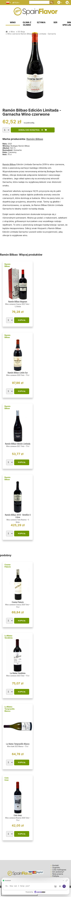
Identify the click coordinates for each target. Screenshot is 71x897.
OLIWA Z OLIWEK (27, 23)
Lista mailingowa (59, 870)
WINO (13, 22)
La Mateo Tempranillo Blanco (10, 709)
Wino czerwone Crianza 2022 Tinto (17, 304)
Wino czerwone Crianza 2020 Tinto (17, 605)
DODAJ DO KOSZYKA (33, 130)
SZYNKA (41, 22)
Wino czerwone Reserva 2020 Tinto (17, 818)
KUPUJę (21, 320)
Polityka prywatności (57, 877)
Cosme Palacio (8, 566)
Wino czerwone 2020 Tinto (15, 375)
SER (55, 22)
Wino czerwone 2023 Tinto (15, 676)
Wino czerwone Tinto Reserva (17, 520)
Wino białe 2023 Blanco (15, 746)
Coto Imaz (7, 779)
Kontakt (55, 865)
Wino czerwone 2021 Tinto (15, 446)
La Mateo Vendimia (9, 637)
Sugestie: (56, 867)
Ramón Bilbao (34, 139)
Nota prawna (57, 874)
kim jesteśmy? (58, 872)
